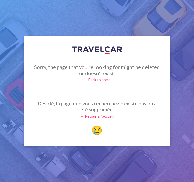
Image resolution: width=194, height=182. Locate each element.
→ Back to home (97, 79)
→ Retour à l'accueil (97, 116)
